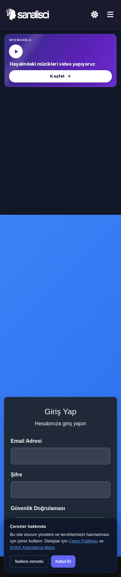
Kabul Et (63, 561)
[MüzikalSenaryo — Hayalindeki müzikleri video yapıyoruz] (60, 60)
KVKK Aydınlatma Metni (32, 547)
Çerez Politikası (83, 541)
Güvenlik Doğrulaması (38, 508)
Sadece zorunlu (29, 561)
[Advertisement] (60, 151)
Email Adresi (26, 441)
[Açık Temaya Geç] (94, 14)
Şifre (16, 474)
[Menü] (110, 15)
